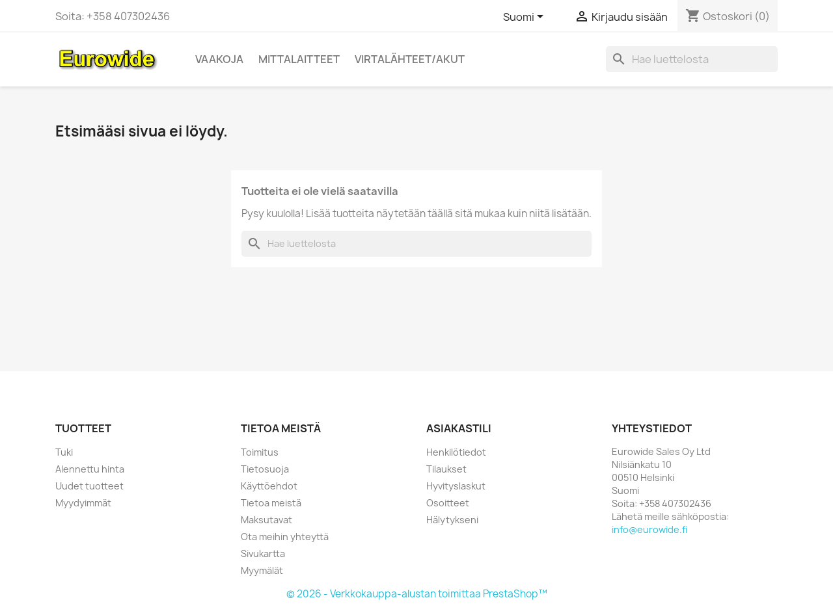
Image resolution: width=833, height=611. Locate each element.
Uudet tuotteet (89, 486)
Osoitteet (447, 503)
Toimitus (260, 452)
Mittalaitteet (299, 59)
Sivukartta (263, 553)
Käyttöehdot (269, 486)
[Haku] (692, 59)
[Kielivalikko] (525, 17)
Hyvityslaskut (455, 486)
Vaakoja (219, 59)
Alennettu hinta (89, 469)
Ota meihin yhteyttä (285, 536)
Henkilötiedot (456, 452)
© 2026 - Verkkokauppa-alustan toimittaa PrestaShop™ (416, 594)
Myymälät (262, 570)
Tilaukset (446, 469)
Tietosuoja (265, 469)
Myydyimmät (83, 503)
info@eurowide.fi (649, 529)
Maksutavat (266, 520)
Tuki (64, 452)
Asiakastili (458, 428)
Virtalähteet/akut (410, 59)
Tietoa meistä (271, 503)
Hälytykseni (452, 520)
